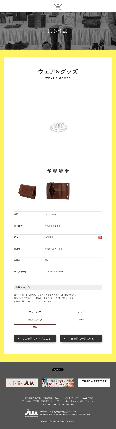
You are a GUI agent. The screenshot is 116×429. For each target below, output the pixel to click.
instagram (100, 237)
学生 (35, 327)
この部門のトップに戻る (36, 338)
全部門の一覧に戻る (82, 338)
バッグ (81, 312)
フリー (81, 320)
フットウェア (35, 312)
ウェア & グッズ (35, 320)
